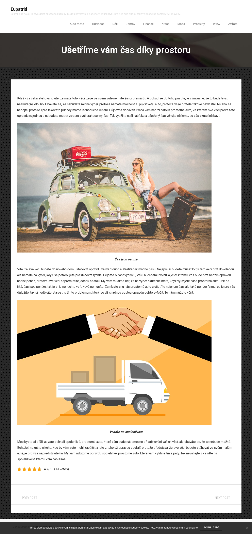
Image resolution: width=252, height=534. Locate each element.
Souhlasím (211, 527)
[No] (247, 528)
